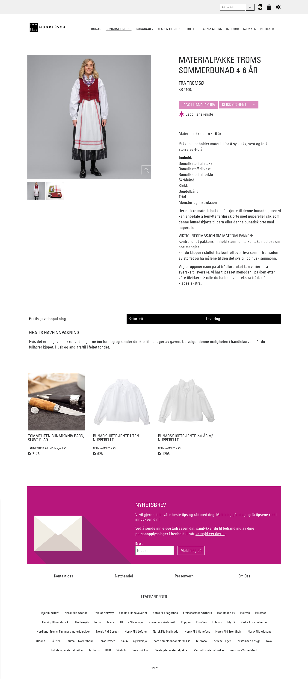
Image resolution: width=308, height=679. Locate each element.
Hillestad (261, 613)
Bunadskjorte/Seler (91, 52)
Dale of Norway (104, 613)
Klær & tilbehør (169, 29)
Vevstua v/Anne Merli (243, 650)
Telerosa (201, 641)
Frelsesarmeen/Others (197, 613)
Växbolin (121, 650)
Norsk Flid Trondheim (228, 631)
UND (108, 650)
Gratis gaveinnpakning (47, 318)
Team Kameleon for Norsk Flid (171, 641)
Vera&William (141, 650)
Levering (213, 318)
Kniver (215, 52)
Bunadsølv (144, 29)
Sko (68, 52)
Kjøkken (249, 29)
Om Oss (244, 576)
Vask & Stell (233, 52)
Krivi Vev (201, 622)
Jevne (110, 622)
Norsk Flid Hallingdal (166, 631)
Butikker (267, 29)
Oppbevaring (140, 52)
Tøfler (191, 29)
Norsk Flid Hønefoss (197, 631)
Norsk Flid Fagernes (165, 613)
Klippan (186, 622)
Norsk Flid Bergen (107, 631)
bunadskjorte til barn (207, 221)
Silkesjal (119, 52)
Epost (138, 543)
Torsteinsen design (248, 641)
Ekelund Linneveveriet (133, 613)
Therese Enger (221, 641)
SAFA (124, 641)
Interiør (232, 29)
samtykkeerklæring (211, 533)
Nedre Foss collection (254, 622)
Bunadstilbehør (118, 29)
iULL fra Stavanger (131, 622)
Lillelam (217, 622)
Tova (269, 641)
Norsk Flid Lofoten (136, 631)
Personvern (184, 576)
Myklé (231, 622)
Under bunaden (193, 52)
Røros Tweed (107, 641)
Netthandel (124, 576)
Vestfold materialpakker (209, 650)
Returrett (136, 318)
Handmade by (226, 613)
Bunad (96, 29)
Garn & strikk (211, 29)
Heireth (245, 613)
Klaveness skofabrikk (162, 622)
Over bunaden (166, 52)
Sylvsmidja (140, 641)
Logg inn (153, 667)
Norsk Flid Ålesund (260, 631)
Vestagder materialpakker (172, 650)
